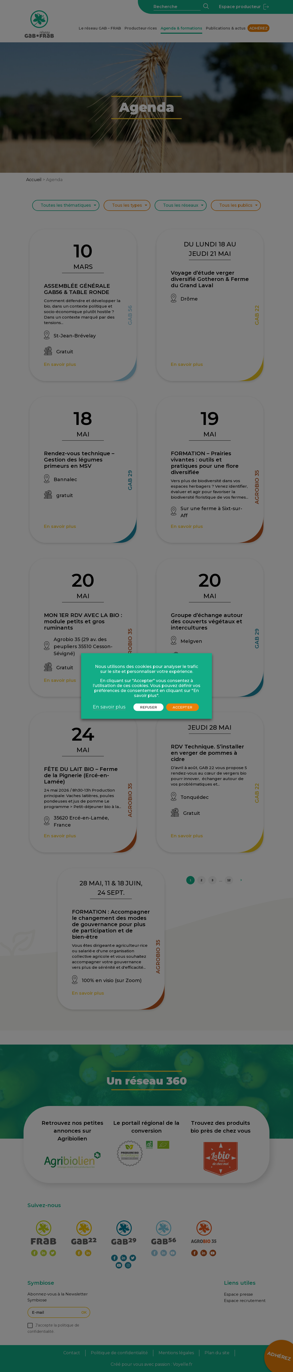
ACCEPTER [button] (182, 707)
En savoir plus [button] (109, 707)
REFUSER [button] (148, 707)
